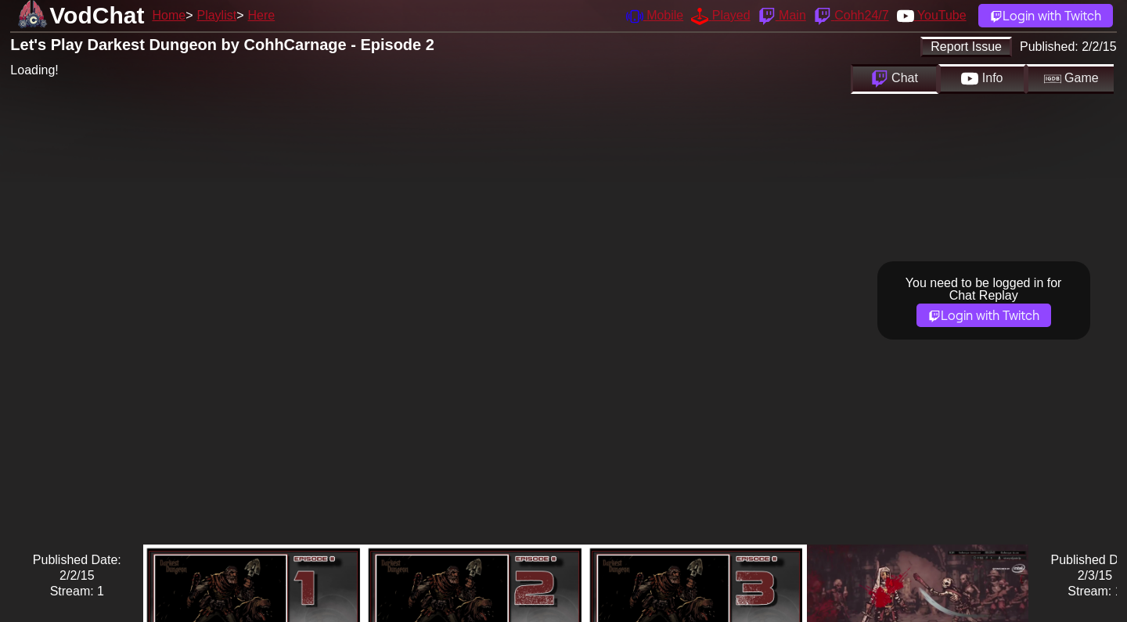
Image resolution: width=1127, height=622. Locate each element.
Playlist (216, 15)
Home (168, 15)
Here (261, 15)
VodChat (96, 15)
